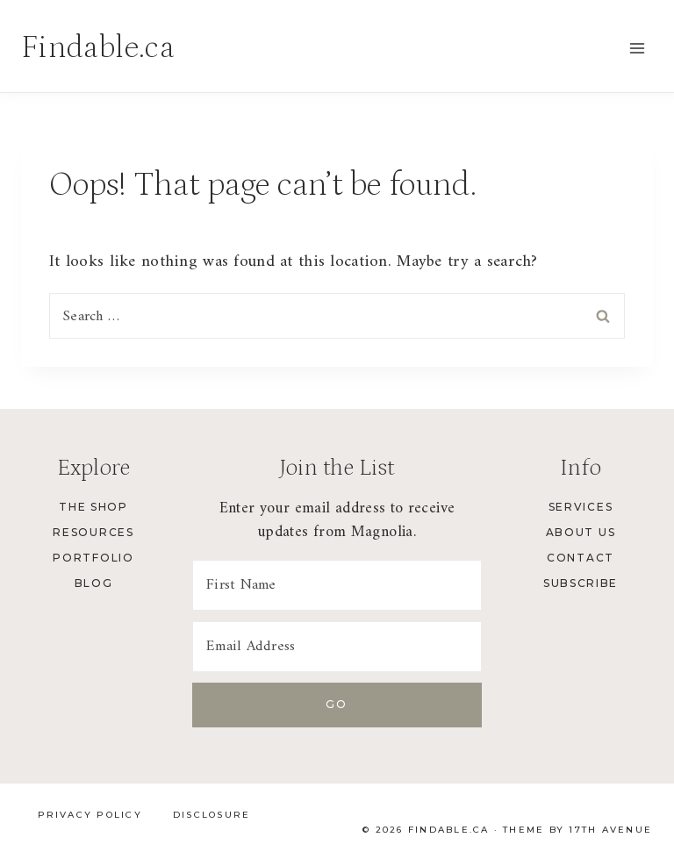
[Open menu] (636, 47)
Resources (93, 532)
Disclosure (211, 814)
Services (581, 506)
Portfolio (93, 557)
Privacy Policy (90, 814)
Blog (94, 583)
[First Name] (337, 585)
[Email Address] (337, 646)
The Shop (93, 506)
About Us (580, 532)
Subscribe (580, 583)
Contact (580, 557)
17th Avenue (610, 829)
